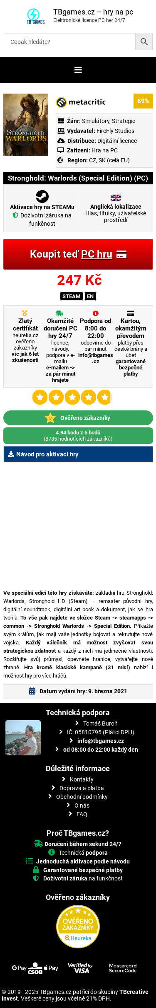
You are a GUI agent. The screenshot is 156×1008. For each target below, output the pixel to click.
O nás (81, 805)
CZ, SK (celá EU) (109, 160)
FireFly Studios (115, 131)
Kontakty (82, 779)
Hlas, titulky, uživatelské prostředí (115, 213)
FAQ (82, 814)
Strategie (123, 121)
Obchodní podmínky (82, 796)
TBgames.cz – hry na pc (93, 11)
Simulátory (95, 121)
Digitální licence (116, 140)
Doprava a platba (81, 788)
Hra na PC (104, 150)
